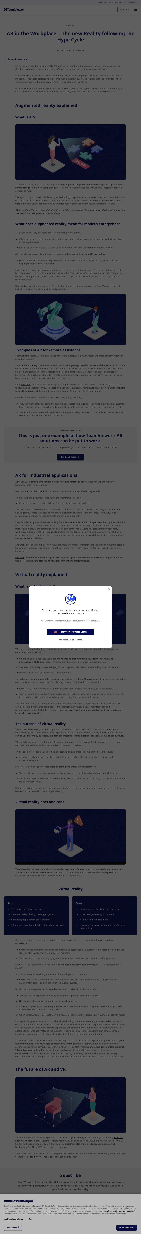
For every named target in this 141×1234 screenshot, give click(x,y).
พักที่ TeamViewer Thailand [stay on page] (70, 639)
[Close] (109, 589)
